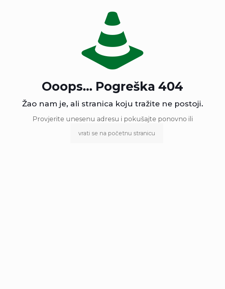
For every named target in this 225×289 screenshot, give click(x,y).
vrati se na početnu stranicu (116, 133)
